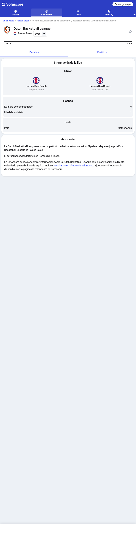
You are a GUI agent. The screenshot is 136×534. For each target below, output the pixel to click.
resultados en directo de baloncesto (74, 165)
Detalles (34, 52)
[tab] (34, 52)
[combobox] (40, 34)
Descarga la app (123, 4)
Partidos (102, 52)
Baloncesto (8, 20)
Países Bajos (23, 20)
